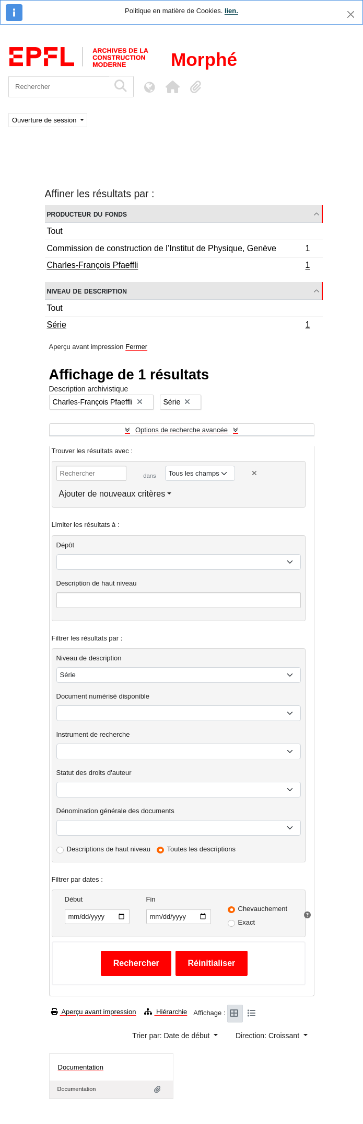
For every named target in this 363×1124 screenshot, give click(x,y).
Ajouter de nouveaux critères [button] (112, 493)
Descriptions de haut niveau (108, 849)
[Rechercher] (58, 86)
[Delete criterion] (254, 473)
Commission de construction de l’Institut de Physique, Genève (178, 249)
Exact (246, 922)
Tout (55, 231)
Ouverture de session (45, 120)
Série (178, 326)
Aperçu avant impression (93, 1012)
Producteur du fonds (87, 214)
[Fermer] (350, 14)
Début (74, 899)
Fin (151, 899)
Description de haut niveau (96, 583)
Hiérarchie (165, 1012)
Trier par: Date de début (172, 1035)
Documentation (80, 1067)
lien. (231, 11)
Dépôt (65, 545)
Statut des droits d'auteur (94, 773)
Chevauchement (263, 909)
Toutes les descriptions (201, 849)
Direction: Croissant (268, 1035)
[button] (172, 86)
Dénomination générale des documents (115, 811)
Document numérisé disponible (102, 696)
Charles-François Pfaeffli (178, 266)
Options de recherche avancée (181, 430)
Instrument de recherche (93, 734)
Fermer (136, 347)
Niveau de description (87, 291)
